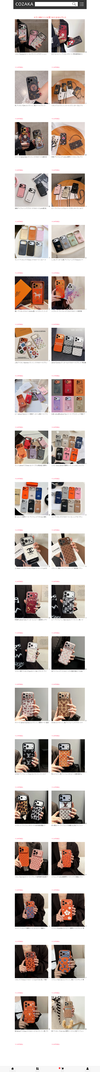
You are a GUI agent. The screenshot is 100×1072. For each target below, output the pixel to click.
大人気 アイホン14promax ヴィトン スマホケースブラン (32, 345)
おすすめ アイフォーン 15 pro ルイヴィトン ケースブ (32, 757)
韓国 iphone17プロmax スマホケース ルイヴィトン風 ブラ (32, 1014)
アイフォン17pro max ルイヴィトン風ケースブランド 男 (69, 962)
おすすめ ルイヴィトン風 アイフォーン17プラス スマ (69, 705)
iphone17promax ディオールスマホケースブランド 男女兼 (68, 345)
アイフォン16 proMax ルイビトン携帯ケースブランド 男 (69, 911)
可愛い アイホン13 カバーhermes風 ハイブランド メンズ (32, 294)
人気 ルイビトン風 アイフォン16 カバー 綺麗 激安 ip (69, 757)
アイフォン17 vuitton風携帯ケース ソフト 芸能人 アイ (69, 860)
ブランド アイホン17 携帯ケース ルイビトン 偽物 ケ (32, 911)
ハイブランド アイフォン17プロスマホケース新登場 (69, 294)
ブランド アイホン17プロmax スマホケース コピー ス (32, 243)
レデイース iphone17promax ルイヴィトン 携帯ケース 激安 (32, 705)
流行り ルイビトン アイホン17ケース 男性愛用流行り (69, 37)
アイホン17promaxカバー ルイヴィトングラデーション (32, 37)
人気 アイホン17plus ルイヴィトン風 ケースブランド (32, 88)
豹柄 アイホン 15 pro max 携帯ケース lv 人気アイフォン (69, 1014)
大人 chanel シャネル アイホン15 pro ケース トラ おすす (32, 551)
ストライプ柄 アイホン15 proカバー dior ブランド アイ (32, 654)
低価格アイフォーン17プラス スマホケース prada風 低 (32, 191)
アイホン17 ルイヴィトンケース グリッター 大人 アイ (69, 88)
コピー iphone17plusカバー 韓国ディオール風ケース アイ (32, 397)
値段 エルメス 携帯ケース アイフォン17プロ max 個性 (32, 500)
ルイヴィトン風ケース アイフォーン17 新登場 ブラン (69, 551)
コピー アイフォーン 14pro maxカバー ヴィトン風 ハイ (69, 602)
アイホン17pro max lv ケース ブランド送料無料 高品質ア (32, 860)
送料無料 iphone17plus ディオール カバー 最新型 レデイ (32, 602)
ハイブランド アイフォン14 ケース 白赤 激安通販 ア (32, 808)
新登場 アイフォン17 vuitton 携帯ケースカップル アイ (69, 140)
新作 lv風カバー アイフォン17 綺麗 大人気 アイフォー (69, 808)
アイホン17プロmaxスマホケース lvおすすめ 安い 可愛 (32, 962)
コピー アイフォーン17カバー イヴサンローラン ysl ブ (69, 191)
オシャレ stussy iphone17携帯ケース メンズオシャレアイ (69, 448)
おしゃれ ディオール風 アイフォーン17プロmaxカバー (69, 243)
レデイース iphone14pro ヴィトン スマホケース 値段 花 (32, 140)
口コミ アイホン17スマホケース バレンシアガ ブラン (69, 500)
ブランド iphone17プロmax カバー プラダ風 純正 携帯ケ (32, 448)
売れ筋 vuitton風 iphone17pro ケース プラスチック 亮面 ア (69, 397)
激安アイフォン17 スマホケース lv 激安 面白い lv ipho (69, 654)
